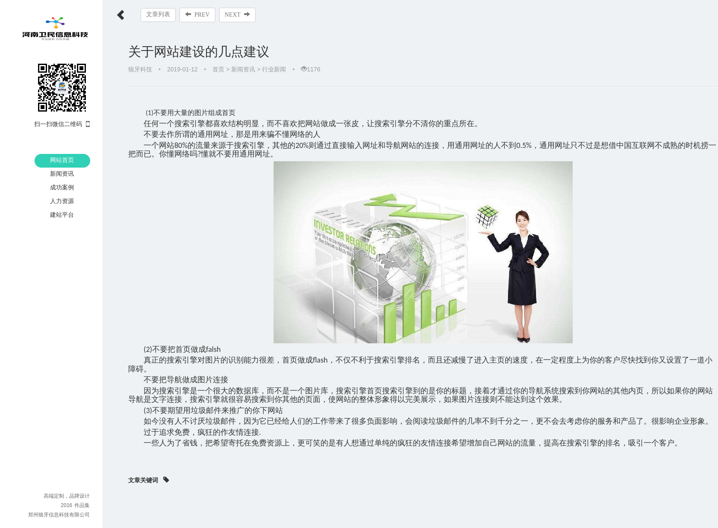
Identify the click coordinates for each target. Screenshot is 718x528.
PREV (197, 14)
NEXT (237, 14)
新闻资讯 (62, 173)
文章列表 (158, 14)
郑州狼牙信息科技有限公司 (59, 515)
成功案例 (62, 187)
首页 (218, 69)
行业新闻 (274, 69)
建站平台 (62, 214)
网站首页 (62, 159)
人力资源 (62, 201)
